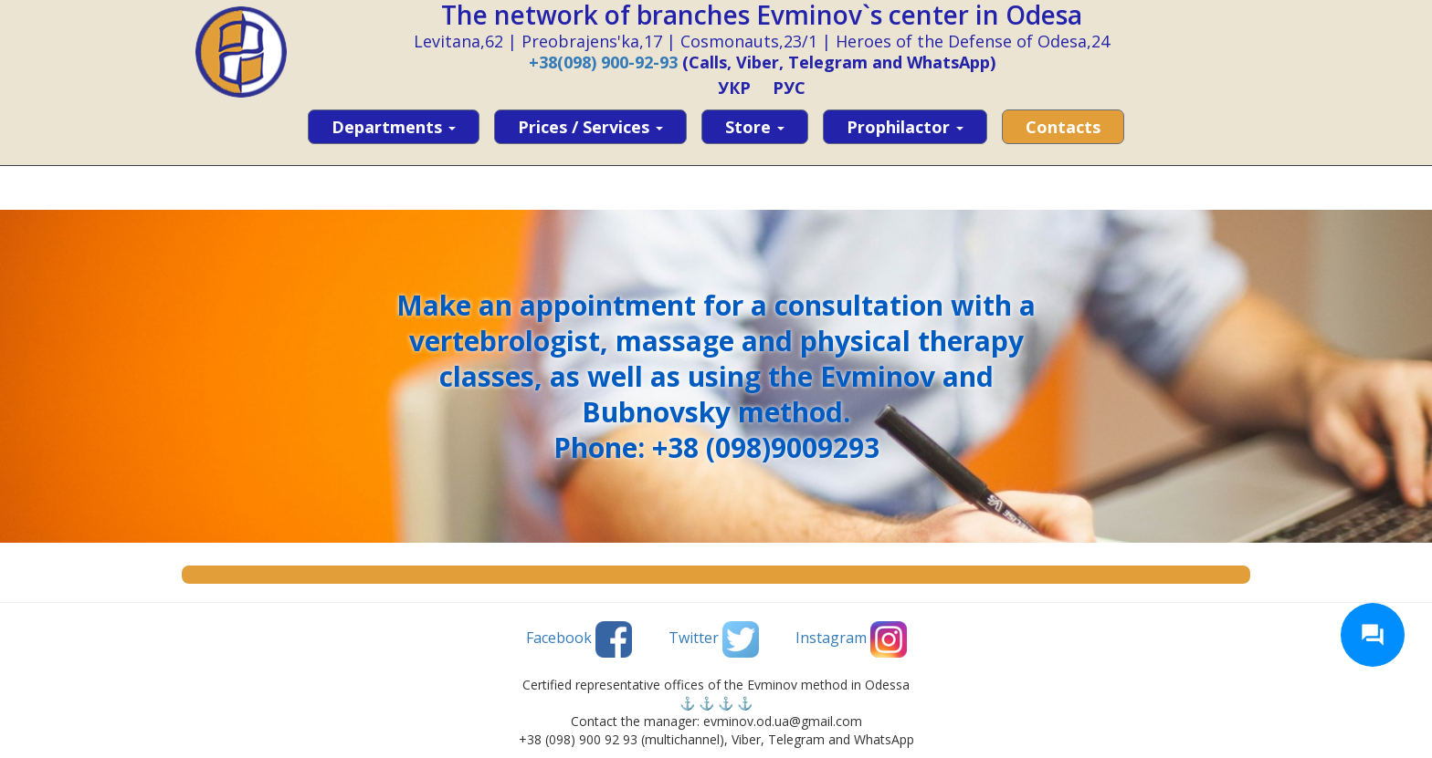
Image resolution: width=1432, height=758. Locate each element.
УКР (734, 88)
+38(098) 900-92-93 (603, 62)
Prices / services (590, 127)
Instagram (851, 639)
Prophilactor (905, 127)
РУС (789, 88)
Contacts (1063, 127)
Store (754, 127)
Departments (394, 127)
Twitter (714, 639)
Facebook (579, 639)
